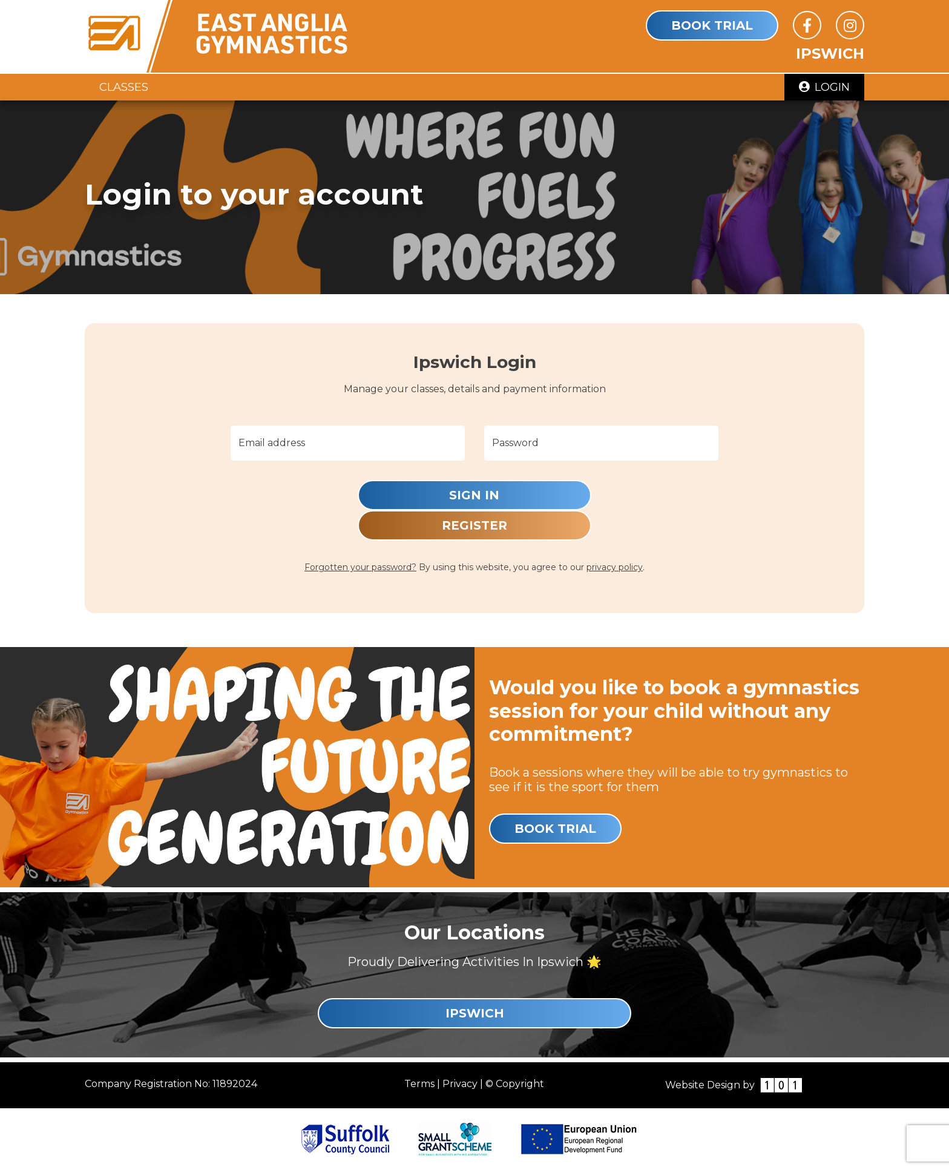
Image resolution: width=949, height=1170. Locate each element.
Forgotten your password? (360, 567)
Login (824, 87)
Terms (419, 1083)
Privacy (460, 1083)
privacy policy (614, 567)
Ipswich (474, 1013)
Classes (123, 87)
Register (474, 525)
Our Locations (474, 932)
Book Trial (712, 25)
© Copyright (514, 1083)
